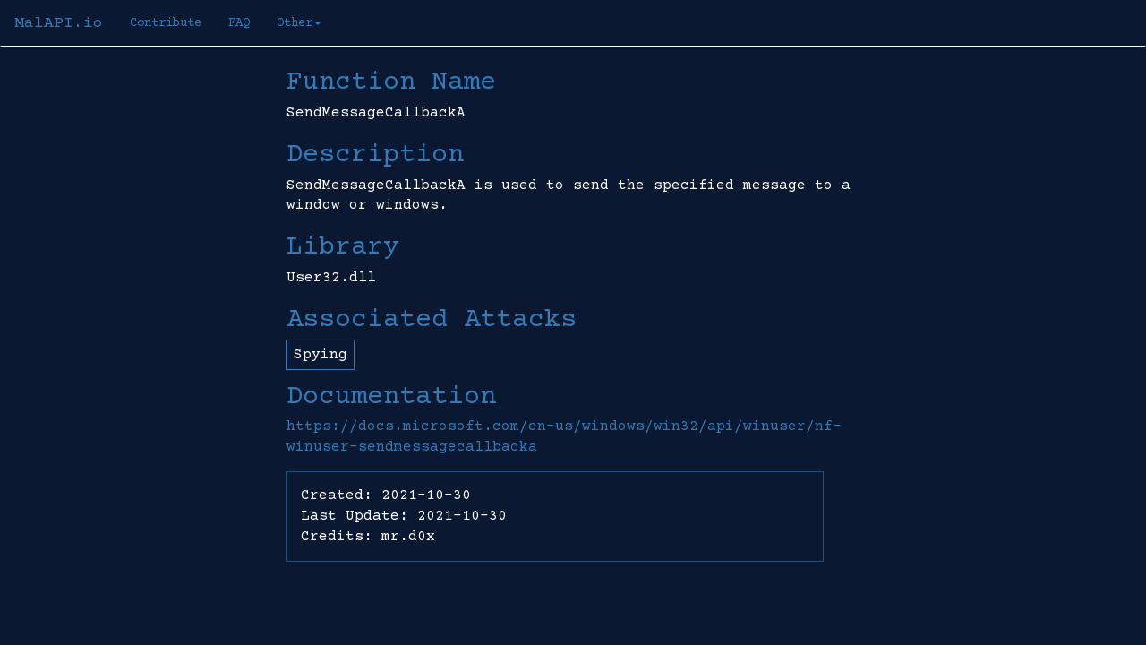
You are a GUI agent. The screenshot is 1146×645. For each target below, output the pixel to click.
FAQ (239, 23)
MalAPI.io (58, 23)
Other (299, 23)
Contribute (165, 23)
